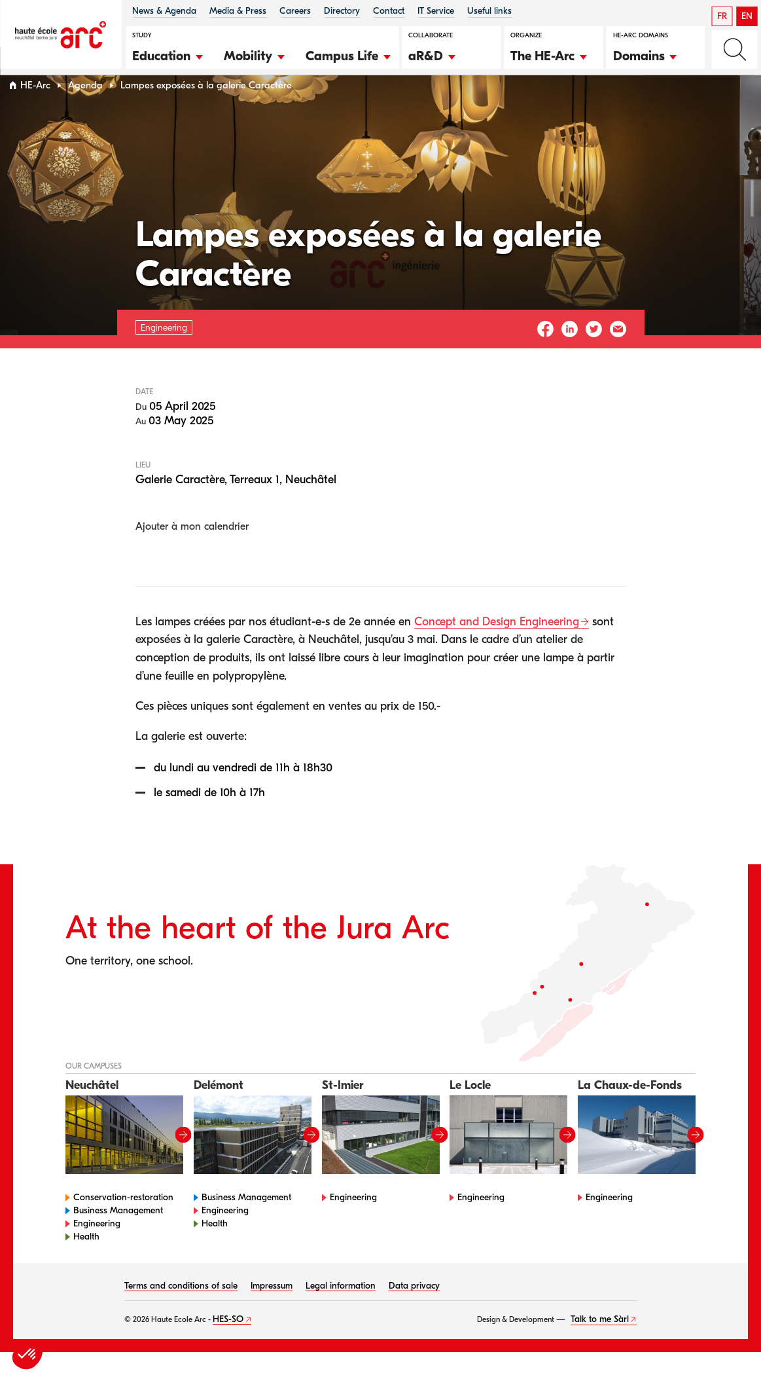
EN (746, 16)
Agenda (85, 110)
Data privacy (414, 1310)
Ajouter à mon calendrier (192, 551)
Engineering (96, 1248)
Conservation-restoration (123, 1222)
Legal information (341, 1310)
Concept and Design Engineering (496, 646)
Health (86, 1261)
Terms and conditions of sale (181, 1310)
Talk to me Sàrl (600, 1343)
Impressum (271, 1310)
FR (722, 16)
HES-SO (228, 1343)
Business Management (118, 1235)
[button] (168, 54)
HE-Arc (35, 110)
